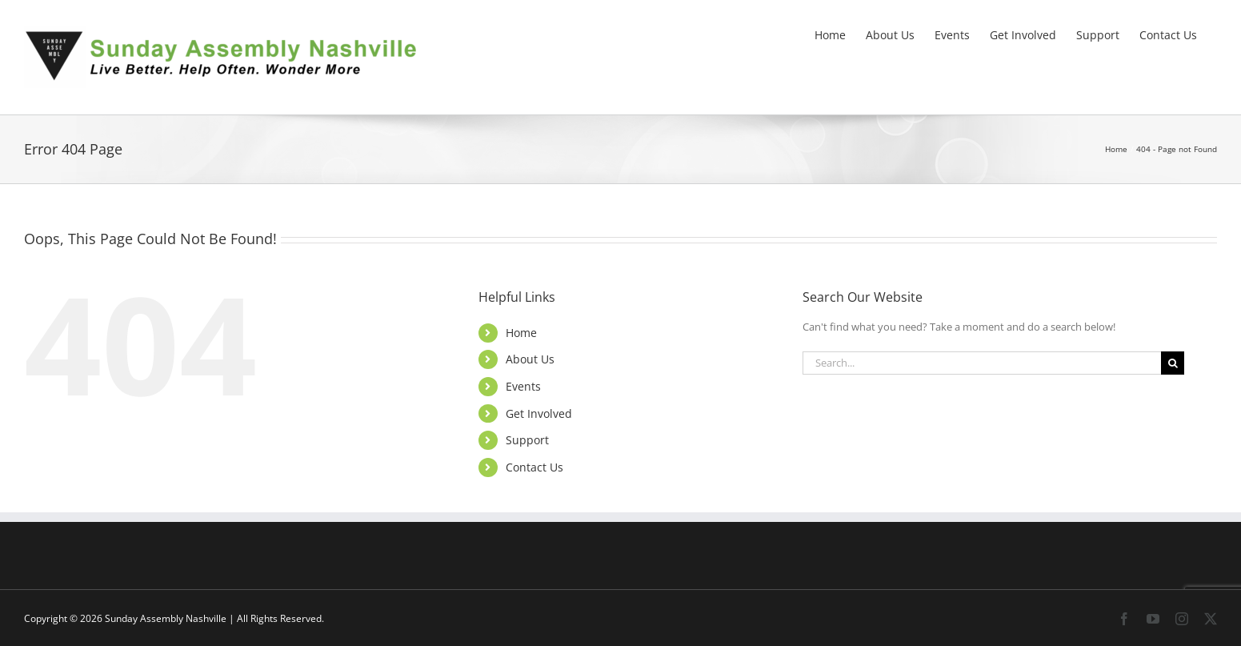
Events (523, 386)
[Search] (1172, 363)
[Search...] (982, 363)
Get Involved (539, 413)
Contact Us (534, 467)
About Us (530, 359)
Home (521, 332)
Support (527, 439)
